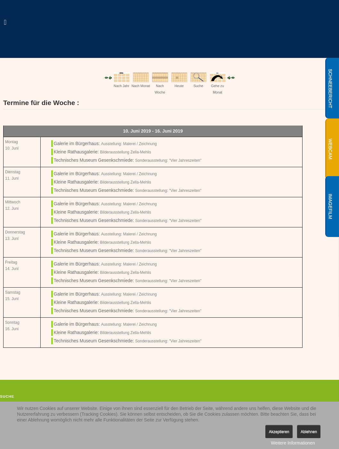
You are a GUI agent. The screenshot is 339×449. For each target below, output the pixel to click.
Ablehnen (309, 431)
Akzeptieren (279, 431)
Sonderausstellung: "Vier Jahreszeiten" (168, 160)
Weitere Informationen (293, 442)
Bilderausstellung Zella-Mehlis (125, 152)
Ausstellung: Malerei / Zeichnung (129, 144)
